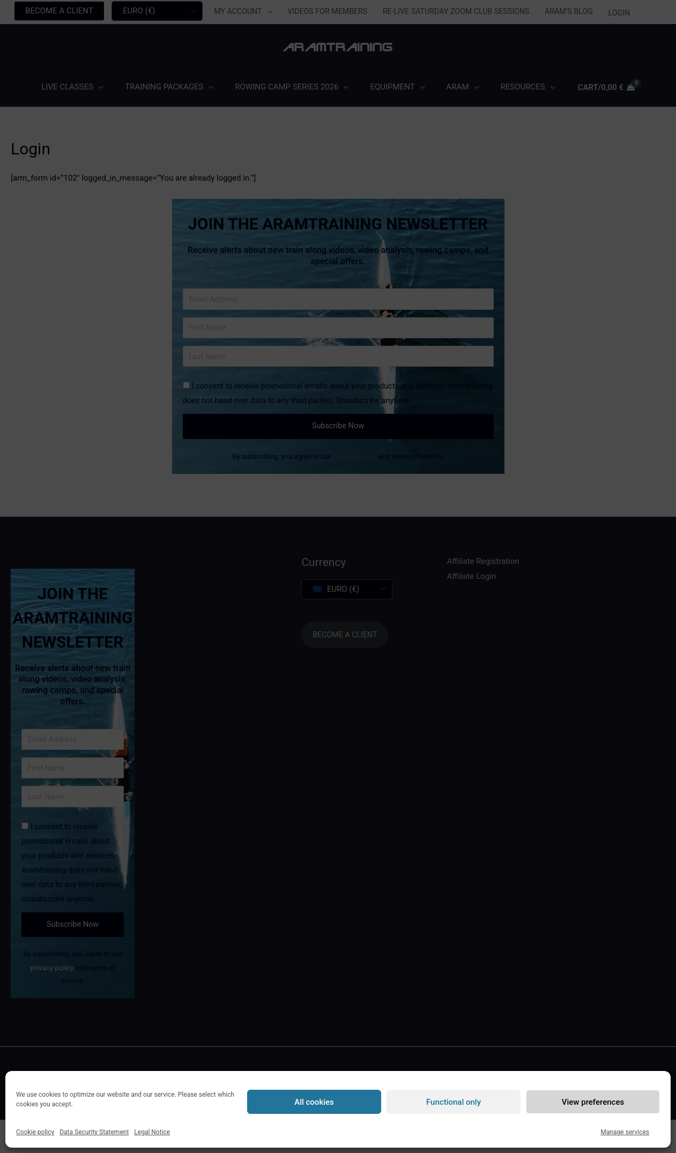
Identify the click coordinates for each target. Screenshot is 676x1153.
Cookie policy (35, 1132)
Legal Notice (152, 1132)
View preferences (593, 1102)
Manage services (624, 1132)
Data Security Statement (94, 1132)
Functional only (453, 1102)
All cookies (314, 1102)
